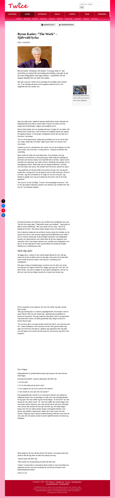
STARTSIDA (12, 14)
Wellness (60, 19)
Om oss (67, 482)
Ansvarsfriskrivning (52, 484)
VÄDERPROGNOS (66, 25)
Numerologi (68, 19)
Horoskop (27, 19)
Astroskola (94, 19)
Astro (19, 42)
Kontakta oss (60, 482)
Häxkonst (52, 19)
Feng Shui (43, 19)
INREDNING (102, 14)
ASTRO (27, 14)
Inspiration (78, 19)
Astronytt (35, 19)
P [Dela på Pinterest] (3, 210)
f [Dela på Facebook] (3, 205)
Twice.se (51, 482)
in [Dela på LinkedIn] (3, 215)
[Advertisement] (44, 104)
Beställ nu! (84, 100)
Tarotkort (86, 19)
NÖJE (87, 14)
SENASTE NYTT (48, 25)
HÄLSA (57, 14)
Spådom (19, 19)
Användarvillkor (64, 484)
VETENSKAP (42, 14)
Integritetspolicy (76, 482)
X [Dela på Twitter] (3, 201)
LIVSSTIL (72, 14)
